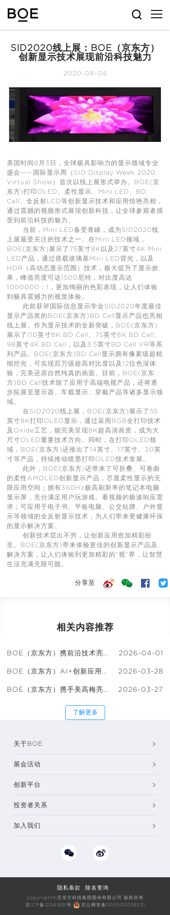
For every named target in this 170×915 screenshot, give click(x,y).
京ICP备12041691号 (48, 904)
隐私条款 (69, 887)
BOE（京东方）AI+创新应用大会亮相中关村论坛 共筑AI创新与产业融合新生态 (58, 671)
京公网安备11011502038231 (113, 904)
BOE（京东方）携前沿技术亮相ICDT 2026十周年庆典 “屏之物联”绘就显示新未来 (58, 653)
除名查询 (97, 887)
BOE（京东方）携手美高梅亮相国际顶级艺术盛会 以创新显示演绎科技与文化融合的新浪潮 (58, 689)
